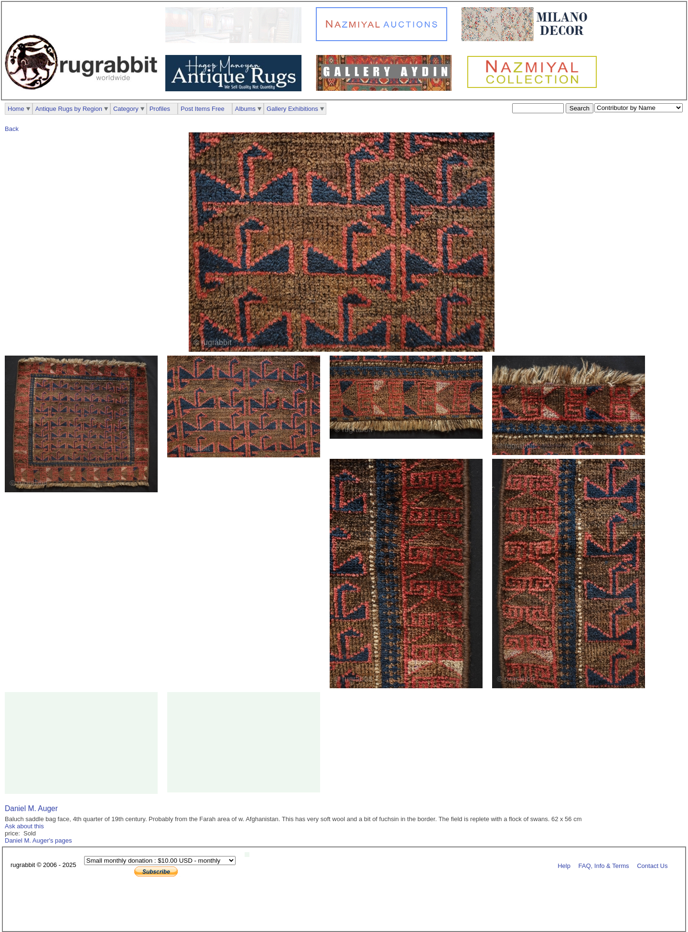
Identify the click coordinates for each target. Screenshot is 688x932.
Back (12, 128)
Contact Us (652, 865)
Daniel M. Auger (31, 808)
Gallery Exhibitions (292, 108)
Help (564, 865)
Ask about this (24, 826)
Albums (245, 108)
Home (16, 108)
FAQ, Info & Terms (604, 865)
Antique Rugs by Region (68, 108)
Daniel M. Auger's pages (38, 840)
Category (126, 108)
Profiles (160, 108)
